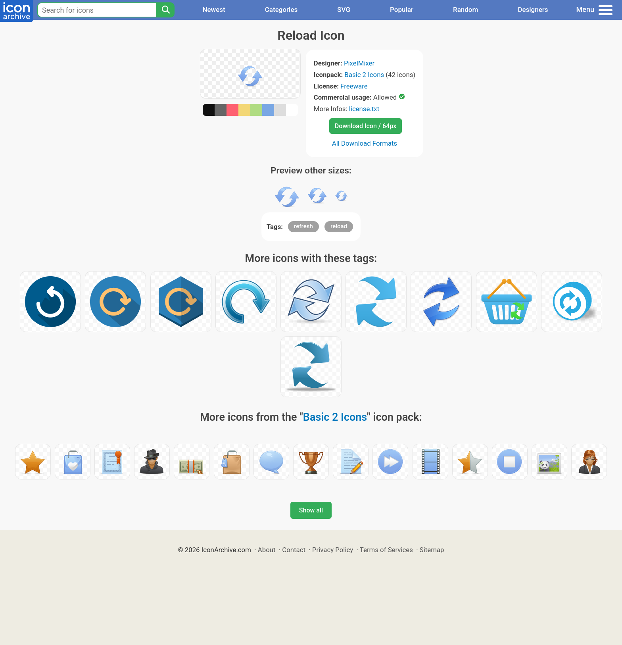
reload (338, 226)
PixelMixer (359, 63)
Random (465, 9)
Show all (311, 510)
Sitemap (432, 550)
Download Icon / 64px (365, 126)
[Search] (165, 9)
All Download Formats (364, 143)
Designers (533, 9)
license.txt (364, 109)
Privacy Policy (332, 550)
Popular (401, 9)
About (267, 550)
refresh (303, 226)
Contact (293, 550)
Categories (281, 9)
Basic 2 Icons (364, 75)
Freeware (354, 86)
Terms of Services (386, 550)
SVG (343, 9)
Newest (213, 9)
